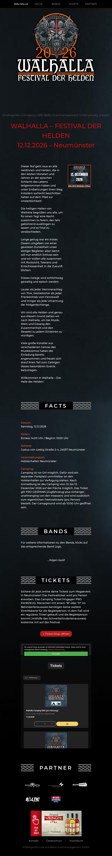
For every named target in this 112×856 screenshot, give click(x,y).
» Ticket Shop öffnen (56, 633)
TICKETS (73, 4)
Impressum (76, 840)
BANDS (56, 4)
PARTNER (91, 4)
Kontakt (34, 840)
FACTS (38, 4)
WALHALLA (21, 4)
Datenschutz (54, 840)
